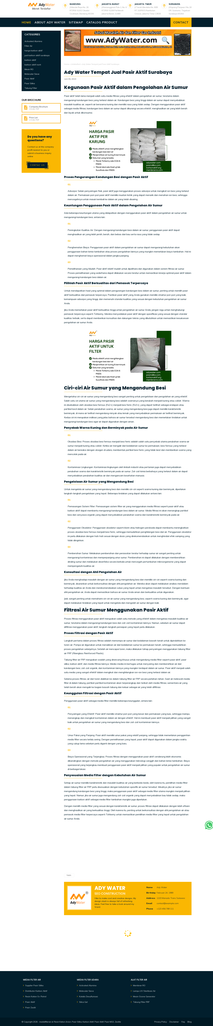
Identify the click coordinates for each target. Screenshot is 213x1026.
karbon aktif (30, 60)
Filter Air (28, 46)
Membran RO (139, 985)
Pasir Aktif (29, 78)
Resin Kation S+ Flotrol (35, 996)
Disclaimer (174, 1022)
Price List (33, 117)
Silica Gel (83, 1002)
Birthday (151, 892)
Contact (181, 22)
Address (150, 898)
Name (149, 887)
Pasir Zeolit (30, 1007)
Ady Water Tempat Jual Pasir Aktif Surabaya (118, 72)
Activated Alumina (33, 41)
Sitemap (76, 22)
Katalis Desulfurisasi (88, 996)
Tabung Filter (31, 88)
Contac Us (37, 165)
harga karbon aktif (33, 50)
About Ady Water (50, 22)
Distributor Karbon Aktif (36, 991)
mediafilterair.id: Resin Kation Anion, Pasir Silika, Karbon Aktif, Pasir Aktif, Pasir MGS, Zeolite (80, 1022)
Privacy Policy (160, 1022)
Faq (183, 1022)
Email (149, 903)
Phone (149, 908)
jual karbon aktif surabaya (37, 55)
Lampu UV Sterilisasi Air (144, 991)
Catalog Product (101, 22)
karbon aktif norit (33, 64)
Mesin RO (29, 69)
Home (26, 22)
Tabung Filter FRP (141, 1002)
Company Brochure (38, 106)
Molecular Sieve (32, 74)
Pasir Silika (30, 83)
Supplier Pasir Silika (34, 985)
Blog (189, 1022)
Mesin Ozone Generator (144, 996)
